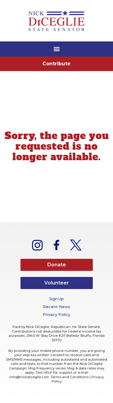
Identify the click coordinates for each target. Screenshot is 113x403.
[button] (56, 49)
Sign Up (56, 299)
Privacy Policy (56, 314)
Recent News (56, 306)
